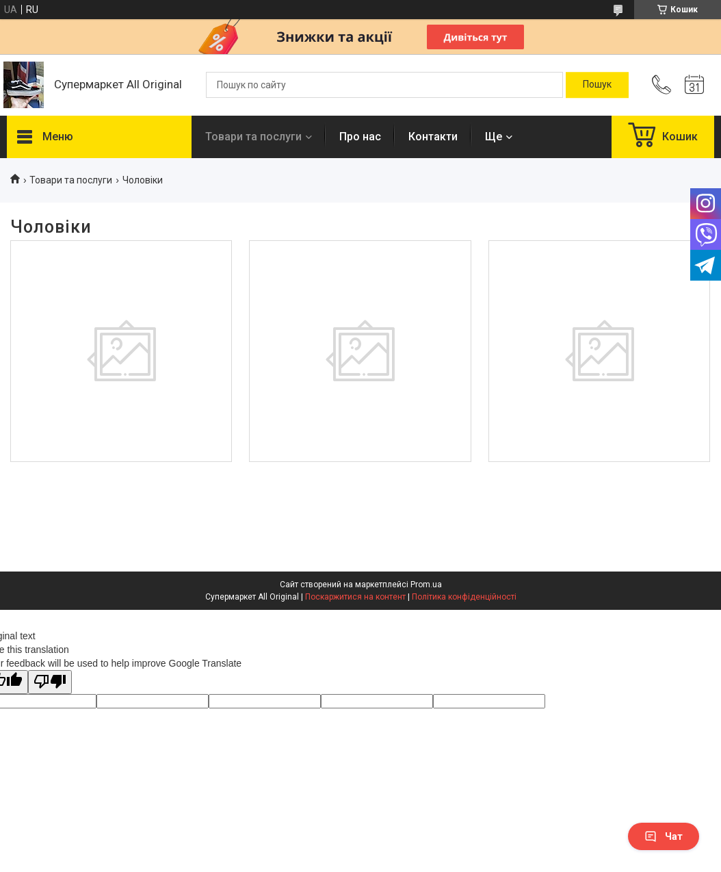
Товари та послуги (253, 136)
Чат (663, 836)
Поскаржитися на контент (355, 597)
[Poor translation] (50, 682)
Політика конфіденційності (464, 597)
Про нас (360, 136)
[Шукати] (597, 85)
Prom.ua (426, 584)
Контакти (433, 136)
